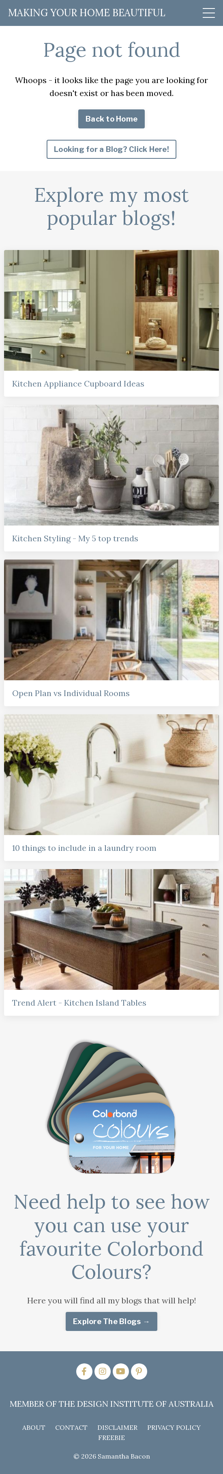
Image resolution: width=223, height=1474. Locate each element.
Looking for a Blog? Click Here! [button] (111, 149)
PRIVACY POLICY (174, 1427)
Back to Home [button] (111, 119)
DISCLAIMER (117, 1427)
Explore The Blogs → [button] (111, 1321)
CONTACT (71, 1427)
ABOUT (33, 1427)
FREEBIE (111, 1437)
